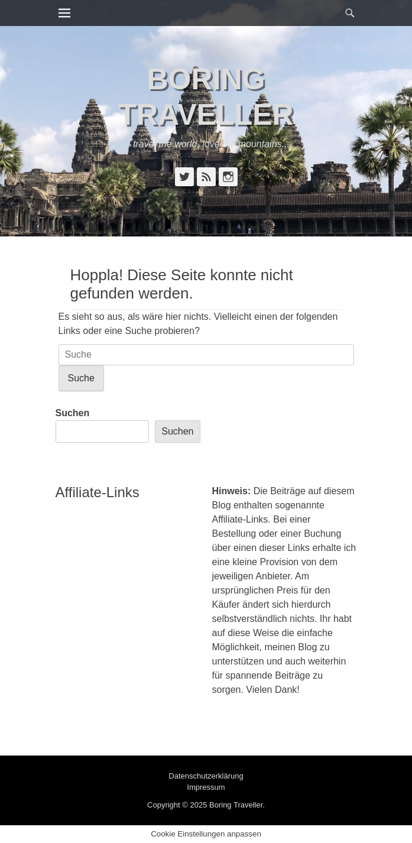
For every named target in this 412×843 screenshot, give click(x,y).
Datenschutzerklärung (205, 775)
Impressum (206, 787)
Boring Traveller (235, 804)
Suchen (73, 413)
